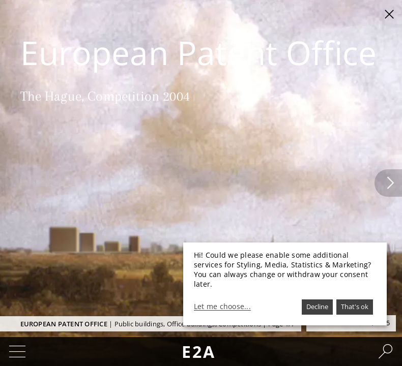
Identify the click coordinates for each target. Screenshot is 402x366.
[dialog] (285, 283)
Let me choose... (222, 306)
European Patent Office (63, 323)
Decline (317, 306)
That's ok (354, 306)
